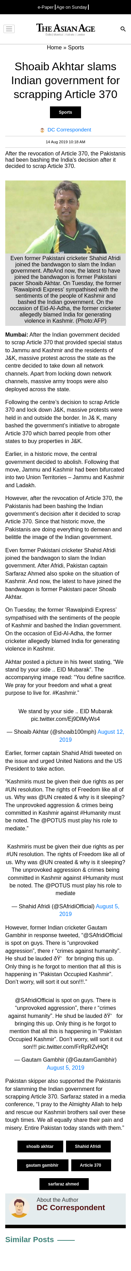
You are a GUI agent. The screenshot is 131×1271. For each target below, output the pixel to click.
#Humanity (96, 878)
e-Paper (46, 7)
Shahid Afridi (88, 1146)
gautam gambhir (43, 1165)
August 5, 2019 (66, 1068)
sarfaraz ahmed (64, 1184)
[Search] (123, 29)
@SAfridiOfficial (34, 1000)
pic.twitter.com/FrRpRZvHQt (73, 1047)
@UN (46, 862)
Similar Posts (29, 1239)
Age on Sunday (72, 7)
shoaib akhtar (40, 1146)
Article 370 (91, 1165)
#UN (11, 854)
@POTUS (57, 885)
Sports (65, 112)
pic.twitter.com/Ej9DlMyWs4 (65, 719)
